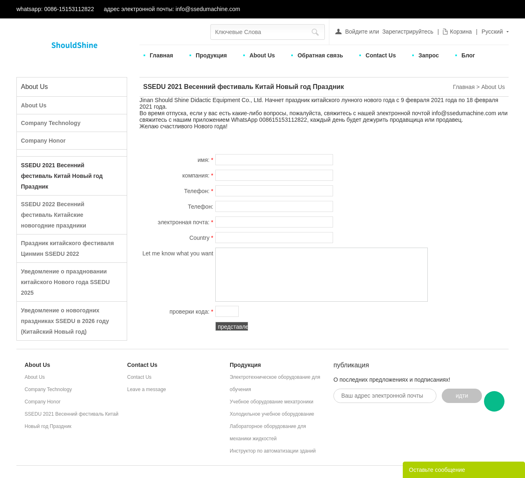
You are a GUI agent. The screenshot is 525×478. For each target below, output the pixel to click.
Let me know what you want (177, 254)
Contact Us (380, 55)
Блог (468, 55)
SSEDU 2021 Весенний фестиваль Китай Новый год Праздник (62, 176)
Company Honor (43, 140)
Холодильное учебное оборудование (272, 414)
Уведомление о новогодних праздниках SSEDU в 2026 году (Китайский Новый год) (65, 321)
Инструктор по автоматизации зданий (273, 451)
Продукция (211, 55)
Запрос (428, 55)
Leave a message (146, 389)
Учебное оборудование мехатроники (271, 402)
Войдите (356, 31)
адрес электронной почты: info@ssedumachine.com (172, 9)
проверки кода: (191, 311)
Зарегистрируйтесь (408, 31)
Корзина (461, 31)
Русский (492, 31)
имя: (205, 160)
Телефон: (198, 191)
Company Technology (50, 123)
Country (201, 237)
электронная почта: (185, 222)
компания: (198, 175)
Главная (161, 55)
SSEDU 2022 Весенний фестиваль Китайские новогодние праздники (53, 215)
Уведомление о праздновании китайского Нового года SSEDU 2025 (65, 282)
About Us (262, 55)
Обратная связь (320, 55)
